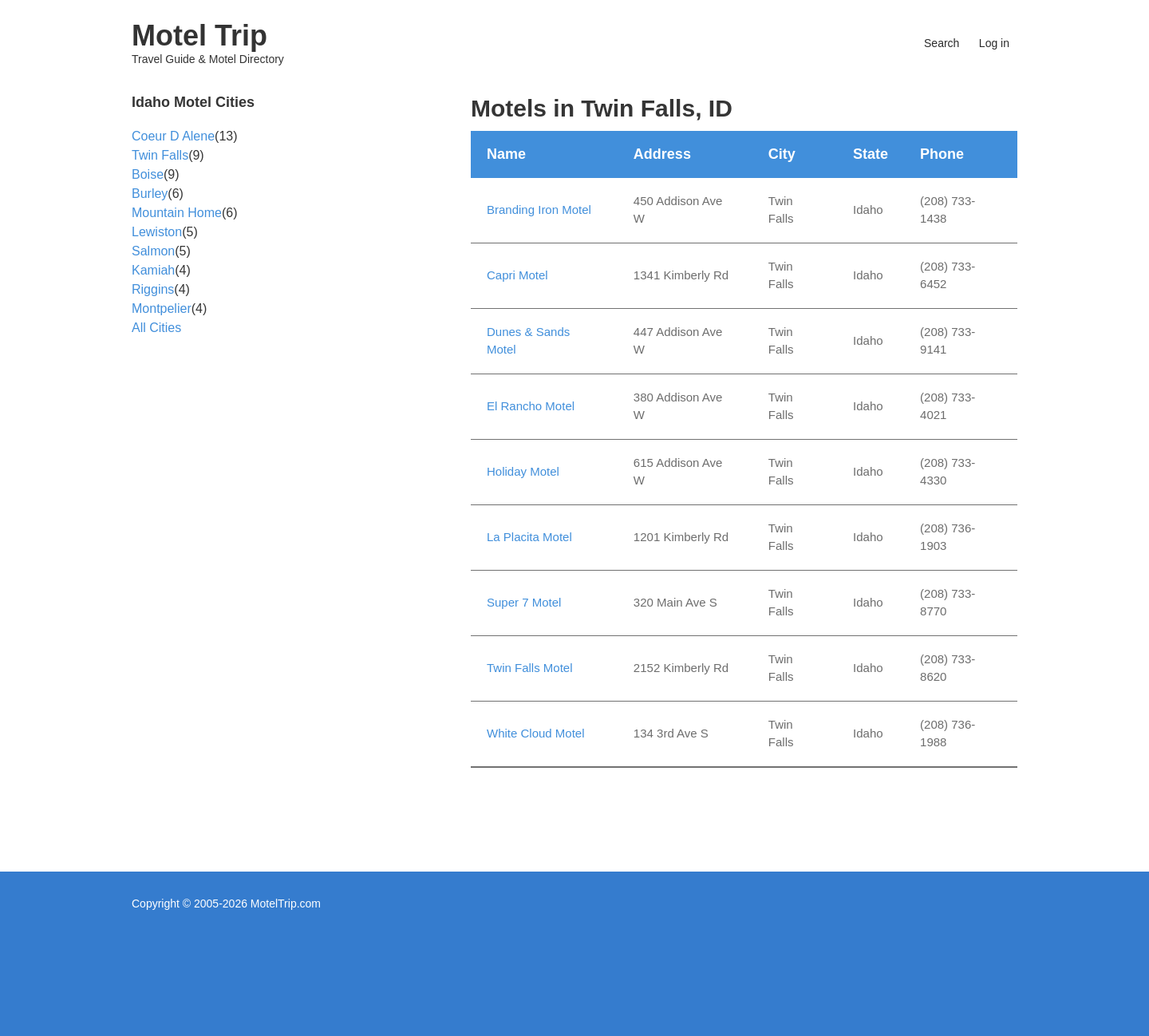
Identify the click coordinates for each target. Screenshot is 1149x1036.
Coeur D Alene (173, 136)
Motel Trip (199, 35)
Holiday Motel (523, 471)
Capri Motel (517, 275)
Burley (150, 193)
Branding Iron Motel (539, 209)
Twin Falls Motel (530, 667)
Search (941, 43)
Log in (994, 43)
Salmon (153, 251)
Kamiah (153, 270)
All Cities (156, 327)
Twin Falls (160, 155)
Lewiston (157, 232)
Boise (148, 174)
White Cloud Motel (536, 733)
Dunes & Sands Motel (528, 341)
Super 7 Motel (524, 602)
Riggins (153, 289)
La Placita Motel (529, 537)
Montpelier (162, 308)
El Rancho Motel (530, 406)
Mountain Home (177, 212)
